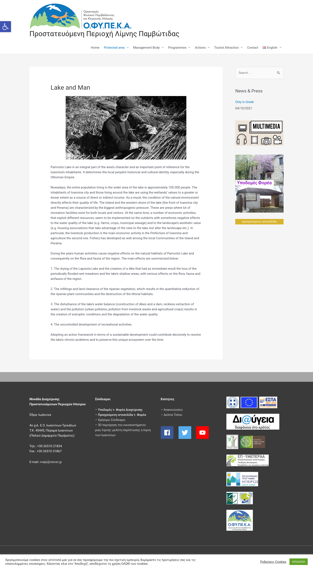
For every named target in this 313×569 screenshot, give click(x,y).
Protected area (114, 48)
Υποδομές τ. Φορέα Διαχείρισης (121, 410)
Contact (252, 48)
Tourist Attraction (226, 48)
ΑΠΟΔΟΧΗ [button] (298, 561)
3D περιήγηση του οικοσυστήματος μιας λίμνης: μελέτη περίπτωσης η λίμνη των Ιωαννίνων (122, 430)
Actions (200, 48)
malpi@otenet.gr (51, 462)
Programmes (177, 48)
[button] (5, 26)
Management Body (146, 48)
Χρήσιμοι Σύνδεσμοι (112, 420)
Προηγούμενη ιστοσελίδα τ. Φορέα (123, 415)
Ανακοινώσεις (174, 410)
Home (95, 48)
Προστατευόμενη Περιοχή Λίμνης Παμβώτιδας (108, 34)
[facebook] (169, 433)
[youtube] (203, 433)
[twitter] (187, 433)
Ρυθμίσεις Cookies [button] (273, 562)
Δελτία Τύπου (173, 415)
